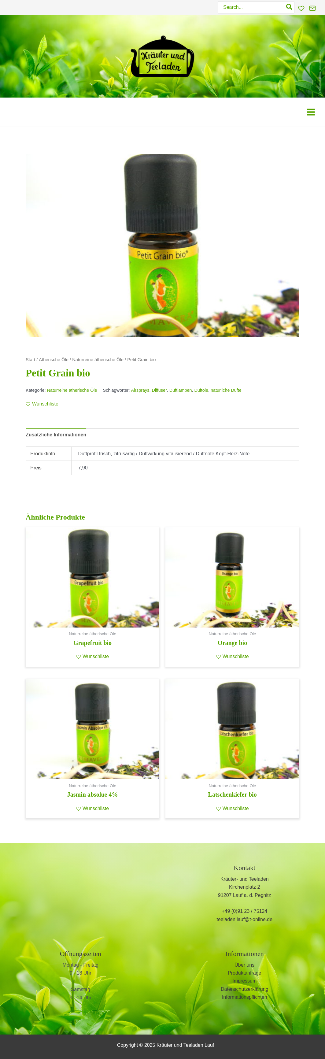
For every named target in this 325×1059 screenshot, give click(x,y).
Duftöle (201, 390)
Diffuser (159, 390)
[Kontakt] (312, 8)
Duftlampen (180, 390)
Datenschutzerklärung (244, 989)
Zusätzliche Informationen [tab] (56, 434)
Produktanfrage (244, 973)
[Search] (289, 7)
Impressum (244, 981)
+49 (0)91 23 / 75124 (244, 911)
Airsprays (140, 390)
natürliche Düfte (226, 390)
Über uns (244, 965)
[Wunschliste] (301, 8)
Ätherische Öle (53, 359)
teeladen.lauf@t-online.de (244, 919)
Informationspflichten (244, 997)
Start (30, 359)
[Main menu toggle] (311, 112)
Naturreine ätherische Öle (98, 359)
